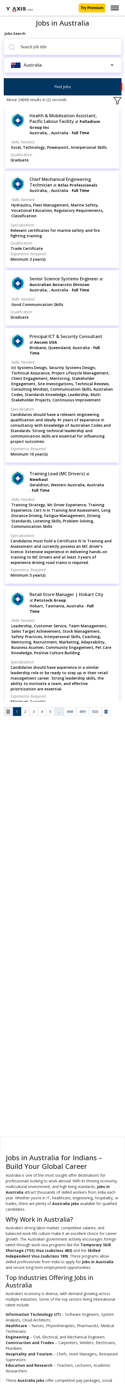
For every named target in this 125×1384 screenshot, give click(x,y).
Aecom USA (45, 342)
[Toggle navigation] (115, 8)
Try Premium (92, 8)
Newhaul (39, 479)
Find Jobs (62, 86)
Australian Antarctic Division (60, 284)
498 (70, 711)
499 (82, 711)
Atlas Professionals (77, 185)
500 (95, 711)
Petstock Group (50, 600)
